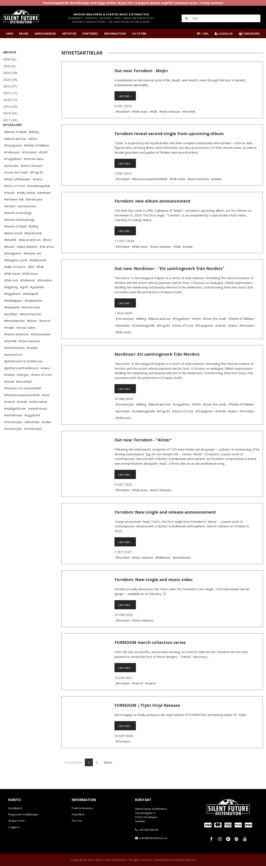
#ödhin (46, 434)
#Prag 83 (36, 185)
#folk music (30, 286)
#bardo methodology (19, 232)
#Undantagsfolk (38, 198)
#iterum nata (30, 320)
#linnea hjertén (30, 326)
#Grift (43, 164)
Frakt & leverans (82, 808)
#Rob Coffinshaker (17, 191)
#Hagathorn (13, 171)
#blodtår (10, 252)
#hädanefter (33, 313)
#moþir (9, 340)
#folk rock (11, 293)
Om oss (77, 820)
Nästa (108, 762)
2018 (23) (10, 113)
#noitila (32, 360)
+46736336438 (148, 830)
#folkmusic (27, 293)
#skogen (23, 387)
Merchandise (45, 33)
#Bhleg (34, 144)
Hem (9, 33)
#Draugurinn (13, 158)
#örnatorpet (13, 441)
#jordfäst (11, 326)
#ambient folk (14, 212)
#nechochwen (40, 346)
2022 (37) (10, 86)
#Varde (9, 205)
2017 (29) (10, 120)
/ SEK (202, 33)
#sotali (9, 394)
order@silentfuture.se (153, 838)
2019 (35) (10, 106)
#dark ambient (27, 259)
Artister (69, 33)
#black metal (13, 245)
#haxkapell (30, 306)
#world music (37, 421)
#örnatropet (33, 441)
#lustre (32, 333)
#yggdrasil (32, 427)
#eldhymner (38, 272)
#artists (10, 218)
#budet (9, 259)
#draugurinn (12, 266)
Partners (90, 33)
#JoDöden (11, 178)
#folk (40, 279)
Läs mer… (125, 96)
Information (115, 33)
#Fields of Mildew (36, 158)
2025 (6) (9, 66)
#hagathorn (12, 306)
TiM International (184, 860)
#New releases (32, 178)
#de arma (47, 259)
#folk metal (12, 286)
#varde (22, 414)
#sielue (9, 387)
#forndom (44, 293)
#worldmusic (13, 427)
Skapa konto (16, 820)
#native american (16, 346)
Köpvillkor (78, 814)
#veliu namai (38, 414)
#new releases (29, 353)
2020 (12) (10, 100)
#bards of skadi (15, 239)
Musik (23, 33)
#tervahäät (24, 394)
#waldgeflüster (15, 421)
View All (10, 59)
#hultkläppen (13, 313)
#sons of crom (41, 387)
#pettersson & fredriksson (23, 373)
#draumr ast (32, 266)
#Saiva (37, 191)
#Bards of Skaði (15, 144)
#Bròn (32, 151)
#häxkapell (11, 320)
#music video (26, 340)
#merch (44, 333)
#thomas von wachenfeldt (22, 400)
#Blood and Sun (15, 151)
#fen (31, 279)
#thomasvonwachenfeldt (22, 407)
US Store (139, 33)
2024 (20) (10, 73)
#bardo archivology (18, 225)
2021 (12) (10, 93)
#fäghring (11, 299)
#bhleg (33, 239)
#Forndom (29, 164)
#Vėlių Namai (26, 205)
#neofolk (10, 353)
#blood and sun (30, 252)
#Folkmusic (12, 164)
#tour (46, 407)
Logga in (14, 827)
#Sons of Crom (14, 198)
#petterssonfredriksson (21, 380)
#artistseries (27, 218)
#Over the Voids (16, 185)
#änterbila (32, 434)
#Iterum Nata (33, 171)
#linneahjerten (14, 333)
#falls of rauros (15, 279)
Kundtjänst (15, 808)
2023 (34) (10, 79)
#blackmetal (33, 245)
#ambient (44, 205)
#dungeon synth (15, 272)
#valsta (9, 414)
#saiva (45, 380)
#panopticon (13, 367)
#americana (34, 212)
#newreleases (14, 360)
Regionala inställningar (23, 814)
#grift (24, 299)
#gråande (37, 299)
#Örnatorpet (13, 434)
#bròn (47, 252)
